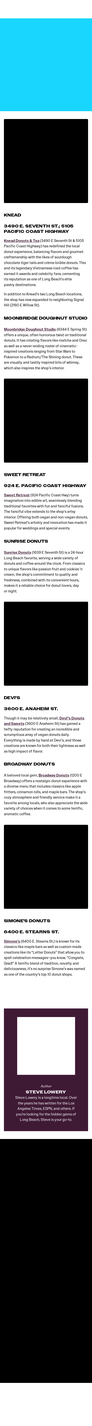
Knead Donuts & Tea (21, 240)
